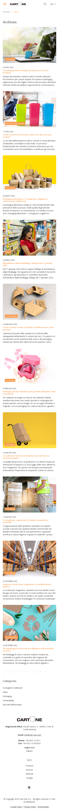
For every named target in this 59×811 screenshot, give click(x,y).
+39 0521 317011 (32, 740)
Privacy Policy (30, 806)
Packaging (7, 696)
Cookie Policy (16, 806)
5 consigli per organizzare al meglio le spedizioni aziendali (25, 521)
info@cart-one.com (32, 735)
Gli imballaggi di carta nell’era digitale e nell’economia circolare (28, 649)
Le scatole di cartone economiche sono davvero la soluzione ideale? (26, 457)
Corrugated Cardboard (12, 688)
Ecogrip (29, 778)
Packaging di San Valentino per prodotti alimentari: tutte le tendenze (29, 392)
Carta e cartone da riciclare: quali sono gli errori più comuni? (27, 135)
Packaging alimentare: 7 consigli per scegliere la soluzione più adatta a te (25, 200)
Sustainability (8, 700)
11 (40, 671)
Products (29, 765)
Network (29, 774)
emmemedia (43, 806)
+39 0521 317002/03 (31, 743)
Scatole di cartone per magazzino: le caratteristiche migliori (27, 585)
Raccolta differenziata (12, 704)
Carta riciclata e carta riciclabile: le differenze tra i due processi (28, 328)
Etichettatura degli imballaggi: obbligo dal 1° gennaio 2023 (27, 264)
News (5, 692)
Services (29, 769)
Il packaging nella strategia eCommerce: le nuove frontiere (25, 71)
